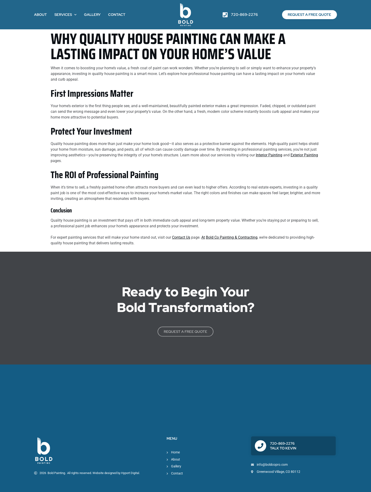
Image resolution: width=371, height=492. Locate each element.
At (203, 237)
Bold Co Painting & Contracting (231, 237)
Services (65, 14)
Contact (116, 14)
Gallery (92, 14)
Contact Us (181, 237)
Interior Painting (269, 155)
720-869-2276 (282, 443)
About (40, 14)
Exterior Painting (304, 155)
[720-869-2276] (260, 446)
